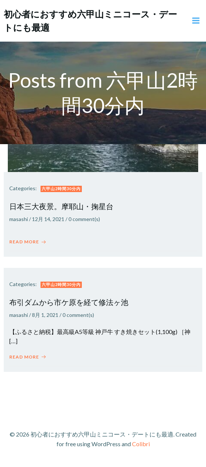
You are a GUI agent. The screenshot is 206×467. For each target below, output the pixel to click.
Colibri (141, 443)
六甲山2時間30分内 (61, 188)
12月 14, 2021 (48, 219)
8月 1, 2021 (45, 315)
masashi (18, 219)
